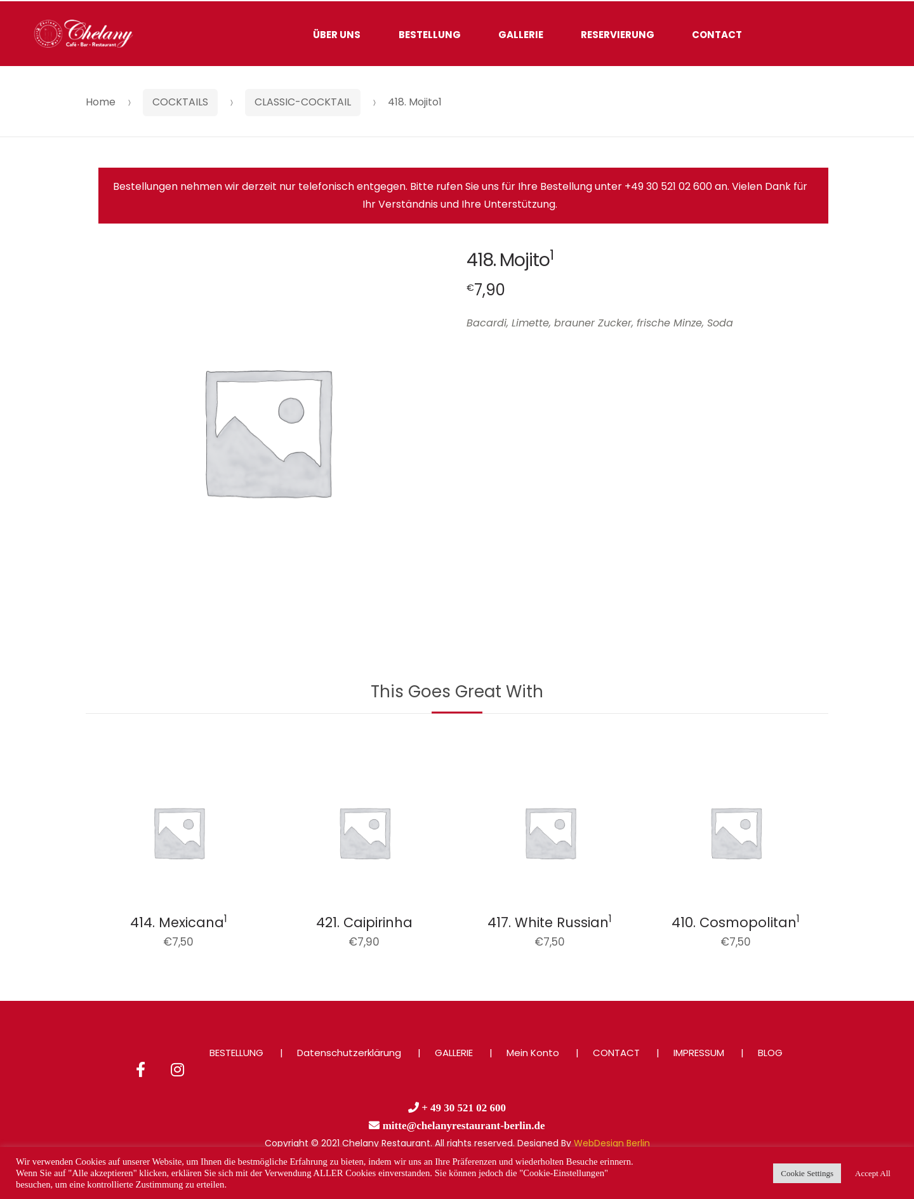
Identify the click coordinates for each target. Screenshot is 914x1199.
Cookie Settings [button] (807, 1173)
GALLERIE (520, 34)
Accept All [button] (873, 1173)
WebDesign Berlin (612, 1143)
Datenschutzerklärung (349, 1052)
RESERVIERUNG (617, 34)
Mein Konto (533, 1052)
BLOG (770, 1052)
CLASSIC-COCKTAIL (303, 102)
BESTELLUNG (430, 34)
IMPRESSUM (698, 1052)
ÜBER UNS (337, 34)
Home (101, 102)
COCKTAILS (180, 102)
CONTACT (717, 34)
